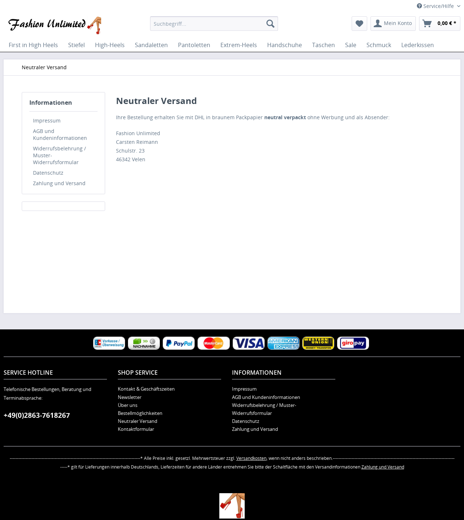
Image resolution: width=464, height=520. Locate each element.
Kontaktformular (136, 429)
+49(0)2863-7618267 (37, 415)
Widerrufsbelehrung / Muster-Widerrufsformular (59, 155)
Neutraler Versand (137, 421)
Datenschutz (48, 172)
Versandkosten (251, 458)
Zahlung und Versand (59, 183)
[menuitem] (214, 23)
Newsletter (129, 397)
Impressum (47, 120)
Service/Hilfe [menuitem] (436, 6)
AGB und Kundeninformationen (60, 134)
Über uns (127, 405)
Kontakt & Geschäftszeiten (146, 389)
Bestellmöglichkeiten (140, 413)
